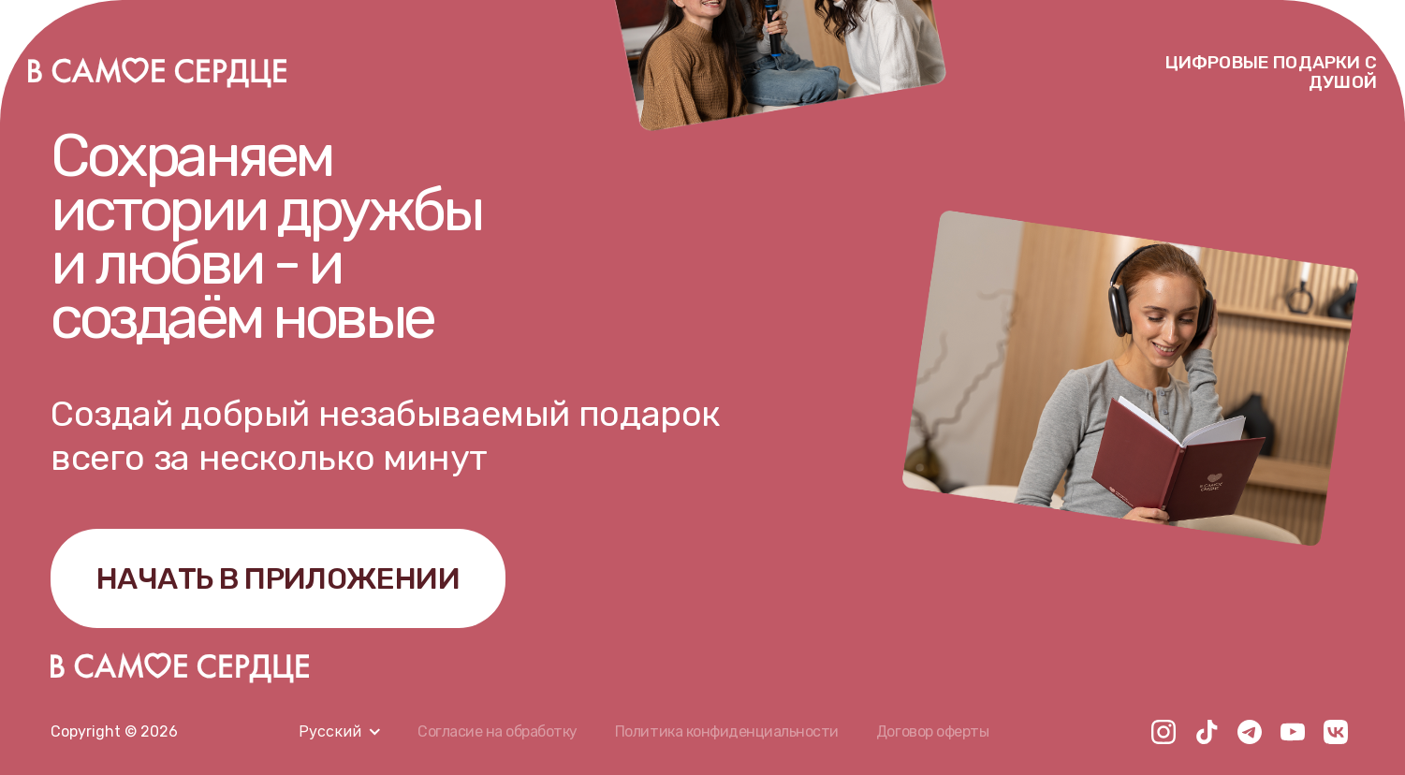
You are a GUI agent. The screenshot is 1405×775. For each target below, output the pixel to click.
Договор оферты (932, 731)
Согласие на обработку (497, 731)
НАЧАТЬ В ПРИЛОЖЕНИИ (278, 578)
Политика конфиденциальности (727, 731)
